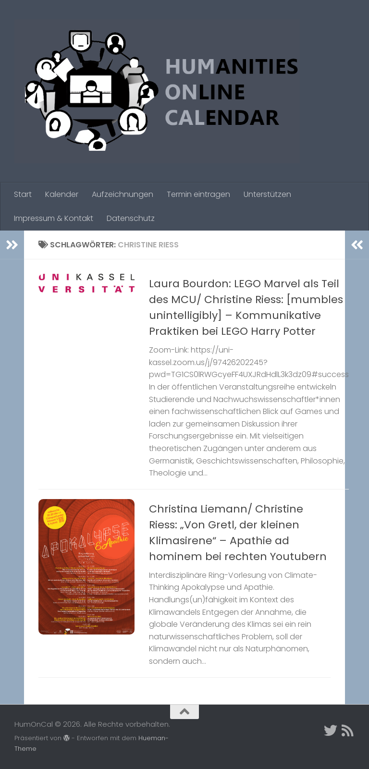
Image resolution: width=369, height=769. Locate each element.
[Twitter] (330, 730)
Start (23, 194)
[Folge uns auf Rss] (348, 730)
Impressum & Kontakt (53, 218)
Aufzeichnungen (122, 194)
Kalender (61, 194)
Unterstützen (267, 194)
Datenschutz (131, 218)
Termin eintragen (198, 194)
